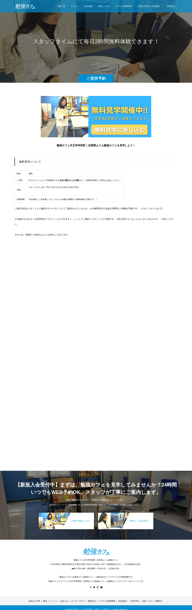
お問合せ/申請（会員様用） (149, 6)
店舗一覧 (61, 6)
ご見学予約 (134, 601)
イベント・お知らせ (59, 601)
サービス (75, 6)
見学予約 (171, 6)
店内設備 (88, 6)
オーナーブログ (78, 601)
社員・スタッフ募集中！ (153, 601)
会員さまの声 (34, 601)
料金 (45, 601)
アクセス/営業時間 (123, 6)
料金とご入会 (104, 6)
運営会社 (92, 601)
